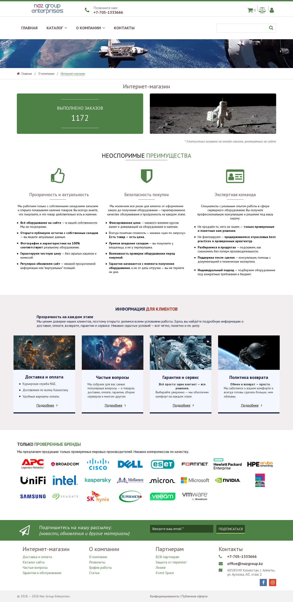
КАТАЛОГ (57, 27)
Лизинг (161, 567)
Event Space (165, 573)
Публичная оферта (194, 596)
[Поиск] (246, 28)
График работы (100, 567)
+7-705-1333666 (108, 12)
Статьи (94, 573)
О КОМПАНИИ (90, 27)
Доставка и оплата (37, 557)
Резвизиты (97, 562)
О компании (98, 557)
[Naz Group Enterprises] (46, 14)
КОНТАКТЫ (124, 27)
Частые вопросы (35, 567)
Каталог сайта (34, 562)
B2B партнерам (167, 557)
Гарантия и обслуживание (42, 573)
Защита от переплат (171, 562)
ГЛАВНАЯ (29, 27)
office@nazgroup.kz (245, 563)
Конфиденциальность (164, 596)
